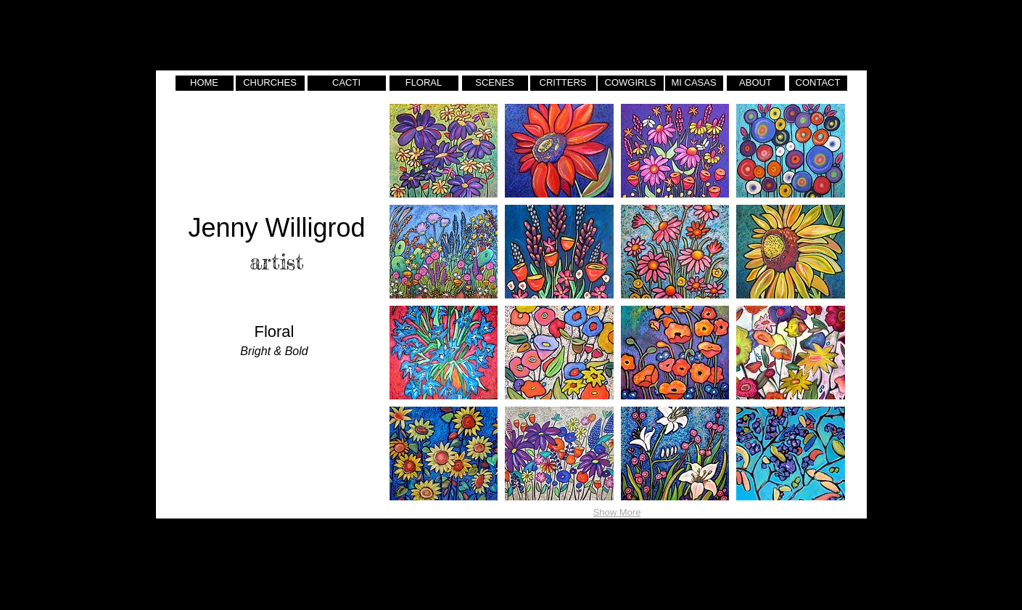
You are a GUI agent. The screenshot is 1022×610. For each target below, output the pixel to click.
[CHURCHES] (270, 83)
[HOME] (205, 83)
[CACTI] (347, 83)
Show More (617, 512)
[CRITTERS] (563, 83)
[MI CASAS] (694, 83)
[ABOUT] (756, 83)
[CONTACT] (818, 83)
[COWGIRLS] (631, 83)
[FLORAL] (424, 83)
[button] (444, 151)
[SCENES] (495, 83)
